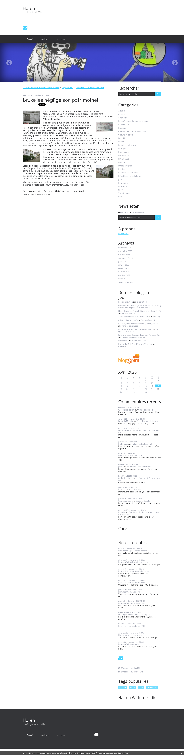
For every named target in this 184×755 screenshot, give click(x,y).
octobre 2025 (124, 254)
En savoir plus (122, 753)
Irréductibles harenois (128, 173)
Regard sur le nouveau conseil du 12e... (135, 329)
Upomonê (122, 340)
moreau (121, 489)
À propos (61, 39)
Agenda (121, 114)
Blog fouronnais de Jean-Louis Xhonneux (139, 306)
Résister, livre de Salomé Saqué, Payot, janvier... (138, 323)
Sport (120, 190)
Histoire (121, 162)
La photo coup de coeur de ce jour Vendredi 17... (139, 335)
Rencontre (122, 186)
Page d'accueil (67, 88)
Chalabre (122, 346)
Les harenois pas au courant (138, 466)
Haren (29, 8)
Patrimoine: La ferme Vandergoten (133, 571)
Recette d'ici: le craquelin (129, 644)
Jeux (120, 179)
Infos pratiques (125, 166)
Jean (120, 466)
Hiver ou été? (135, 489)
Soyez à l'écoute (143, 501)
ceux (141, 687)
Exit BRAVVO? (136, 455)
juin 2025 (122, 261)
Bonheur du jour (138, 340)
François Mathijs (125, 421)
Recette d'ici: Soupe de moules (131, 603)
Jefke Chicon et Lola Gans (129, 176)
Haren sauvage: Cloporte (129, 592)
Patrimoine (123, 183)
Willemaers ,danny (126, 410)
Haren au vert (124, 155)
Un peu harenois (145, 410)
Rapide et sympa (125, 302)
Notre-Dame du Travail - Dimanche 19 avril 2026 (139, 311)
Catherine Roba (125, 478)
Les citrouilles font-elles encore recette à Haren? (41, 88)
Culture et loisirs (125, 135)
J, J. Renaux (123, 444)
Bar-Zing (156, 316)
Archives (45, 39)
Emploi (121, 142)
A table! (121, 111)
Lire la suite (123, 233)
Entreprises (123, 149)
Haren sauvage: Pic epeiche (130, 635)
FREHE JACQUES (125, 430)
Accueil (30, 39)
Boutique (122, 128)
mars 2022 (122, 279)
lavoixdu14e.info (129, 313)
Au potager (123, 118)
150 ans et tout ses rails (142, 444)
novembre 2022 (125, 272)
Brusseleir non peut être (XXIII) (132, 626)
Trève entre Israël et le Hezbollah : (133, 316)
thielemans (152, 687)
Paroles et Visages (130, 326)
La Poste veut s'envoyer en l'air (139, 479)
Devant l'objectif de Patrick (133, 337)
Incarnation (142, 302)
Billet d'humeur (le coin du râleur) (69, 191)
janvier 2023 (123, 265)
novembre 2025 (125, 251)
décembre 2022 (125, 268)
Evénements (123, 152)
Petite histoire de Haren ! (147, 421)
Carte (123, 528)
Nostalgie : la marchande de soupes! (134, 614)
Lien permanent (31, 191)
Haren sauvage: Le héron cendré (132, 550)
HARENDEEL (123, 159)
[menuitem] (30, 39)
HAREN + (122, 455)
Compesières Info (148, 320)
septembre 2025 (125, 258)
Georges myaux (125, 501)
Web (120, 197)
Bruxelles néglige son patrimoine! (60, 99)
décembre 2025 (125, 248)
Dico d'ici (122, 138)
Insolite (121, 169)
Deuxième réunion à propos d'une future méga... (138, 513)
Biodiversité (123, 124)
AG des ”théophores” (127, 320)
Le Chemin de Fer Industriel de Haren (90, 88)
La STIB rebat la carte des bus (138, 431)
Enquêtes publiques (127, 145)
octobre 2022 (124, 275)
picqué (132, 687)
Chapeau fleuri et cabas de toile (132, 131)
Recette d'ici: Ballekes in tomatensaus (134, 562)
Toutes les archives (125, 283)
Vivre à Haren (124, 193)
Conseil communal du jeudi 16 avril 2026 (135, 305)
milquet (122, 687)
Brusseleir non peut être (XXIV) (132, 582)
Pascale (121, 512)
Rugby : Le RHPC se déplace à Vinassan (135, 344)
